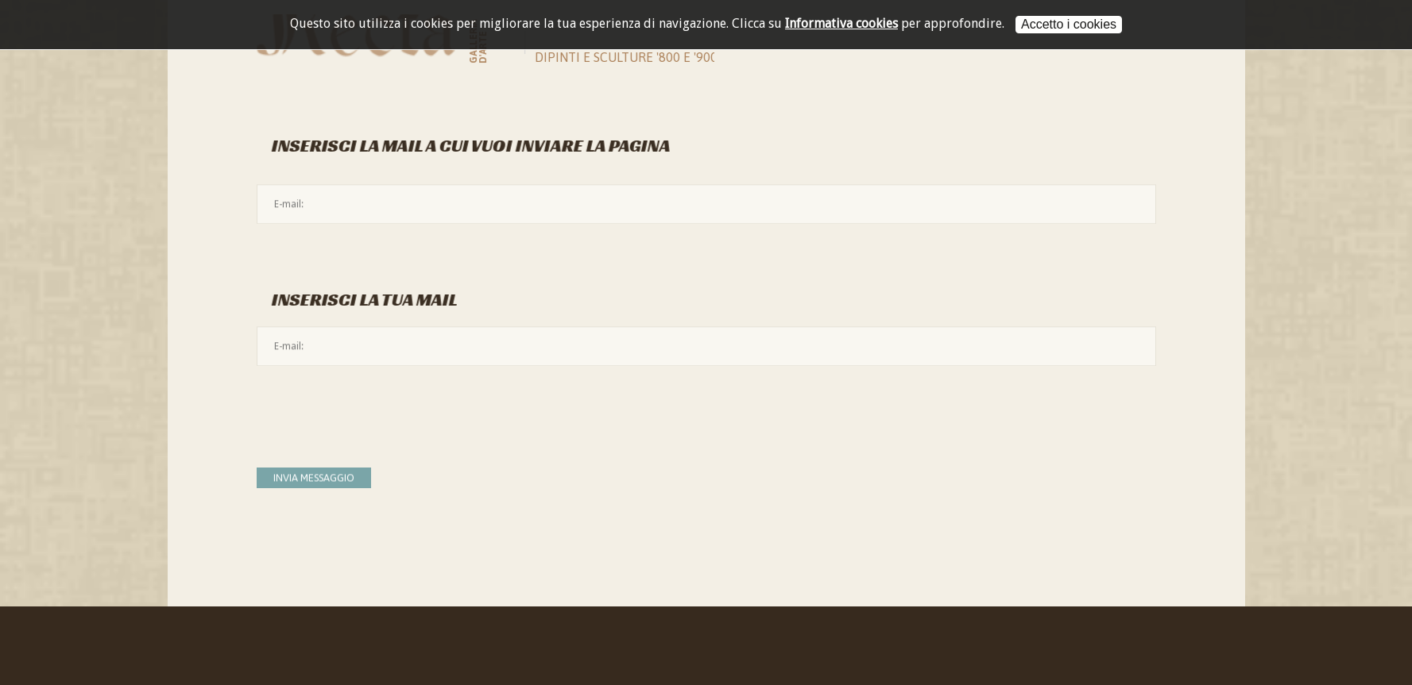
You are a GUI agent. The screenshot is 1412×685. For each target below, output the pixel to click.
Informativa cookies (841, 23)
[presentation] (377, 410)
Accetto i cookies (1068, 24)
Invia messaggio (313, 478)
